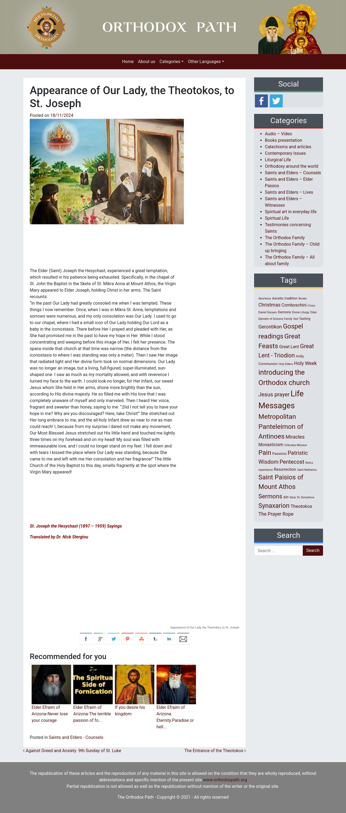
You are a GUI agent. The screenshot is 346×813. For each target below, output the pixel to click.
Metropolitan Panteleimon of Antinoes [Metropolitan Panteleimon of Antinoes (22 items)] (280, 426)
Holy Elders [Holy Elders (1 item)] (286, 364)
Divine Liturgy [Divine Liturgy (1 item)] (300, 312)
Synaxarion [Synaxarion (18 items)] (274, 505)
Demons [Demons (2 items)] (284, 312)
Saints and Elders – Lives (289, 192)
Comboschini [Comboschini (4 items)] (294, 305)
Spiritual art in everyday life (291, 211)
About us (146, 61)
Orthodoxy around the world (291, 166)
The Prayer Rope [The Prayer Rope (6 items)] (276, 514)
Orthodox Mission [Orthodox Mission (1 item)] (295, 445)
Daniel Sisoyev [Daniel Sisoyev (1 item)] (267, 312)
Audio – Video (278, 133)
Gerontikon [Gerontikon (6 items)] (270, 327)
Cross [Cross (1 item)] (311, 305)
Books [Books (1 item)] (303, 298)
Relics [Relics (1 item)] (309, 463)
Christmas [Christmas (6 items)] (269, 305)
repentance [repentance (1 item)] (265, 470)
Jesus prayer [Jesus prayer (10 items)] (274, 394)
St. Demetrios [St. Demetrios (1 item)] (305, 497)
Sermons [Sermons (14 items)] (270, 496)
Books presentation (283, 140)
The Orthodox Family (285, 237)
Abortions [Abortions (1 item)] (264, 298)
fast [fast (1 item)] (295, 319)
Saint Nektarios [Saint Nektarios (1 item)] (307, 470)
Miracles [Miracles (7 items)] (295, 437)
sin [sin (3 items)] (285, 497)
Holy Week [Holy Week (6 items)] (305, 363)
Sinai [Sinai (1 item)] (293, 497)
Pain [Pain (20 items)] (264, 452)
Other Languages (204, 61)
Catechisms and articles (288, 146)
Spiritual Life (277, 218)
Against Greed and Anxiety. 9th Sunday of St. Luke (72, 750)
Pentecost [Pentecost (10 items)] (292, 462)
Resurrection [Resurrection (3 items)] (285, 469)
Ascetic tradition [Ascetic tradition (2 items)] (284, 298)
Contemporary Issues (285, 153)
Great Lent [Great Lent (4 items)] (289, 346)
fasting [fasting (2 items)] (305, 319)
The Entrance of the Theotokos (215, 750)
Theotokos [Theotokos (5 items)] (301, 506)
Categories (169, 61)
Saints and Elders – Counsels (293, 172)
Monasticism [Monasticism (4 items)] (270, 444)
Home (128, 61)
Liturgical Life (278, 159)
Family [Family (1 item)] (288, 319)
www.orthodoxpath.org (225, 779)
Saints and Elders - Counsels (76, 737)
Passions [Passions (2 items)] (279, 454)
